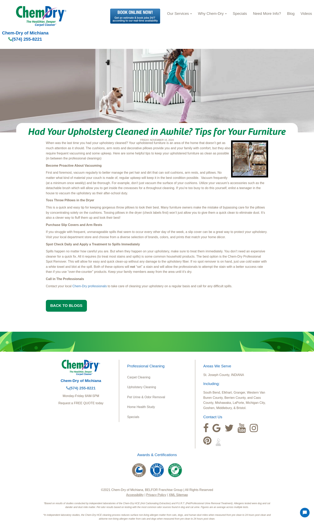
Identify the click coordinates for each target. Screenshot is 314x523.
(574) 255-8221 (25, 39)
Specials (240, 13)
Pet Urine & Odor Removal (146, 397)
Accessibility (135, 495)
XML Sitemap (178, 495)
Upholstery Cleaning (141, 387)
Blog (291, 13)
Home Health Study (141, 407)
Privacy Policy (156, 495)
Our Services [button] (179, 13)
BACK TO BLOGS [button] (66, 305)
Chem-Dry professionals (89, 286)
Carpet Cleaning (138, 377)
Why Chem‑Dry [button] (212, 13)
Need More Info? (267, 13)
